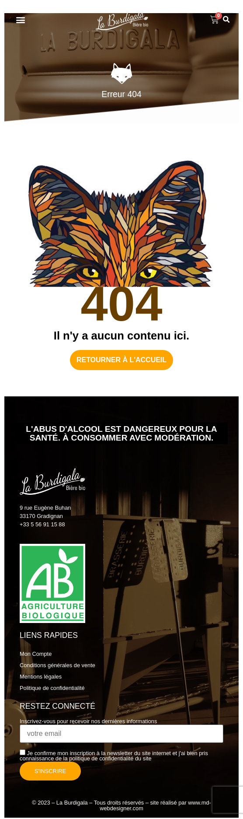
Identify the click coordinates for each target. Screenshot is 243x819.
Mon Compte (36, 654)
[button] (20, 20)
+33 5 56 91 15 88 (42, 524)
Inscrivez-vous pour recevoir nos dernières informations (121, 728)
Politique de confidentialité (52, 688)
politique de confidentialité (101, 758)
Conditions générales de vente (57, 665)
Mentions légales (41, 676)
